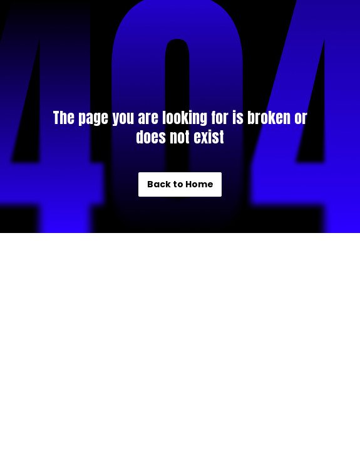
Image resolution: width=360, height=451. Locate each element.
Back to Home (180, 184)
